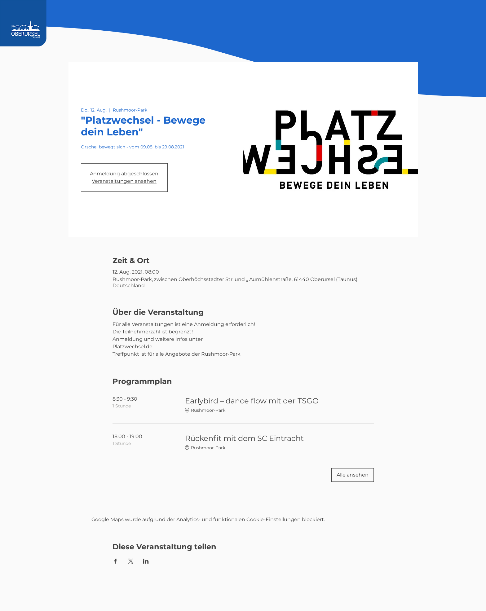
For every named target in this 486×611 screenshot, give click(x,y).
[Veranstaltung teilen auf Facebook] (115, 561)
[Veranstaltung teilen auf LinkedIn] (146, 561)
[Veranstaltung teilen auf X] (131, 561)
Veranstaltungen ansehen (124, 181)
